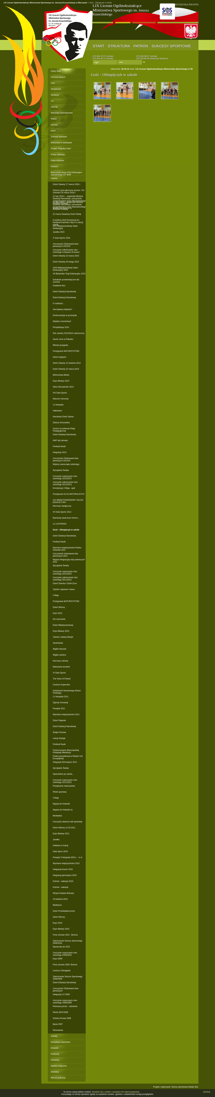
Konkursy (55, 1054)
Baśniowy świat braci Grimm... (66, 518)
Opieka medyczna (59, 1066)
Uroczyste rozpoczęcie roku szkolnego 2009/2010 (65, 954)
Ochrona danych (58, 77)
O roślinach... (58, 303)
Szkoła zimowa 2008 (62, 1018)
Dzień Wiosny (59, 607)
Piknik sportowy (59, 792)
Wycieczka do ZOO (61, 947)
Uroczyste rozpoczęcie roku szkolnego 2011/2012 (65, 781)
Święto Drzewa (59, 732)
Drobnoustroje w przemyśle (65, 315)
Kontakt (54, 125)
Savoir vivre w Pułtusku (63, 339)
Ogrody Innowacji (60, 702)
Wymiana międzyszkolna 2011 (66, 714)
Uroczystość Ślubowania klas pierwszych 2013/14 (65, 459)
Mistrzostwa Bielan (61, 375)
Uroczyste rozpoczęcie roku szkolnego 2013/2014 (65, 477)
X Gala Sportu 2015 (61, 238)
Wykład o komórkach (62, 321)
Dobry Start (56, 71)
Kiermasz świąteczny (62, 506)
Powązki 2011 (59, 708)
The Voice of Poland (61, 679)
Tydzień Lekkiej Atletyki (63, 637)
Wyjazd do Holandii (61, 804)
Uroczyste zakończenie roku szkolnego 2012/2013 (65, 483)
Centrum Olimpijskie (61, 970)
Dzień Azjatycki (59, 357)
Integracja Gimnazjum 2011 (65, 762)
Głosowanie (58, 1030)
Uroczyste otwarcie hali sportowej (67, 822)
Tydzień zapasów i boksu (64, 589)
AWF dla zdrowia (60, 440)
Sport (53, 131)
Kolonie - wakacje (60, 887)
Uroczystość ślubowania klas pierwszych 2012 (65, 554)
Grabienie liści (59, 285)
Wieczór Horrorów (61, 399)
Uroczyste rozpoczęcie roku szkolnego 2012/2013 (65, 572)
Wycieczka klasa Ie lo (62, 208)
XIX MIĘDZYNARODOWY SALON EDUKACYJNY (68, 501)
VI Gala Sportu (59, 673)
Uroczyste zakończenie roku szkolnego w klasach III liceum (66, 251)
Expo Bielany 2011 (61, 833)
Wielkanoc (57, 905)
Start (98, 46)
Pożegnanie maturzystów (64, 786)
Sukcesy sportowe (171, 46)
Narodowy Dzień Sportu (63, 416)
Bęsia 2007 (58, 1024)
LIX (52, 101)
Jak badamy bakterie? (62, 309)
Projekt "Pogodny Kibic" (61, 148)
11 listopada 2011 (60, 696)
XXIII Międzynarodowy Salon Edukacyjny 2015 (65, 269)
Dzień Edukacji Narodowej (64, 291)
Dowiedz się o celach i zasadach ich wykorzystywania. (116, 1092)
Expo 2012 (57, 613)
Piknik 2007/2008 (60, 1012)
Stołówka (55, 1072)
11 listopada (58, 405)
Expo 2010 (57, 923)
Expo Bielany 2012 (61, 631)
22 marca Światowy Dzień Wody (67, 214)
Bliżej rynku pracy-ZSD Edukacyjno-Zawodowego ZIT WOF (66, 173)
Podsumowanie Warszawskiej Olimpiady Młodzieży (66, 751)
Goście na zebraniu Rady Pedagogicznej (64, 429)
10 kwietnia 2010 (60, 899)
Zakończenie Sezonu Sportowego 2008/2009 (67, 977)
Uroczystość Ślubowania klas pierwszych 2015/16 (65, 245)
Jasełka (56, 839)
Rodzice (54, 166)
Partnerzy (55, 1060)
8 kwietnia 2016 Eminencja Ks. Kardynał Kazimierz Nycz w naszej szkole (68, 221)
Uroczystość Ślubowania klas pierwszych (65, 989)
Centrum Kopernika (61, 685)
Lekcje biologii (59, 738)
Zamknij (206, 1092)
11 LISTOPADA (59, 524)
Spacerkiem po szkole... (63, 774)
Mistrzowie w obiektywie (61, 142)
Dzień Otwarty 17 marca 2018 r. (67, 184)
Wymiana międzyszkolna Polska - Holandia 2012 (67, 549)
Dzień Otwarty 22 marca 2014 (66, 369)
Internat (54, 107)
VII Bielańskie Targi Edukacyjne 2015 (69, 274)
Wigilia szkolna (59, 655)
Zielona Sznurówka (61, 422)
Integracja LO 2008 (61, 994)
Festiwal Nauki (59, 446)
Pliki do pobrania (58, 1078)
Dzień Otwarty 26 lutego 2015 (66, 262)
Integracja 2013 (59, 452)
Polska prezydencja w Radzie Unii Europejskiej (68, 757)
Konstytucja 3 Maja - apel (64, 488)
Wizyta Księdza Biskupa (63, 893)
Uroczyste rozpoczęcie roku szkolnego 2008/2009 (65, 1001)
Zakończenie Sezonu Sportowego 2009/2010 (67, 942)
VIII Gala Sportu (60, 393)
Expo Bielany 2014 (61, 381)
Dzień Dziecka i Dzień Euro (65, 583)
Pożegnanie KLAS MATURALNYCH (68, 494)
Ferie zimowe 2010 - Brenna (65, 935)
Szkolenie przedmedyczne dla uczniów (66, 280)
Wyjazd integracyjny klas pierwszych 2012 (69, 560)
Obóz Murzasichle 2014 (63, 387)
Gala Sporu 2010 (60, 851)
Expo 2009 (57, 959)
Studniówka (58, 643)
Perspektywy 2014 (61, 327)
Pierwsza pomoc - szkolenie (65, 1006)
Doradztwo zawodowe (60, 1042)
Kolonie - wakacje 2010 (63, 881)
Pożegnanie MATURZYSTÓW (66, 351)
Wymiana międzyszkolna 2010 (66, 863)
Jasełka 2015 (58, 232)
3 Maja (56, 595)
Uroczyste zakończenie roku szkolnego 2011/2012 (65, 578)
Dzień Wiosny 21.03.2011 (64, 827)
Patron (141, 46)
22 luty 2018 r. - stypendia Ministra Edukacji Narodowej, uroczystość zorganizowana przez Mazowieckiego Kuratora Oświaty (69, 197)
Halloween (57, 411)
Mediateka (57, 816)
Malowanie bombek (61, 667)
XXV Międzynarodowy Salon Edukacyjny (65, 227)
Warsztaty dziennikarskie (62, 113)
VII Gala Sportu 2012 (62, 512)
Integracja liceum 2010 (63, 869)
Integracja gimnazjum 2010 (65, 875)
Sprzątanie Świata (61, 470)
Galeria (54, 178)
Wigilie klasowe (59, 649)
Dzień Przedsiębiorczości (64, 911)
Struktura (119, 46)
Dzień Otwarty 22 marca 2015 (66, 256)
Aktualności (56, 89)
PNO (167, 11)
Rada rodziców (57, 160)
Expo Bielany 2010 (61, 929)
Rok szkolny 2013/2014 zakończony (68, 333)
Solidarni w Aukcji (60, 845)
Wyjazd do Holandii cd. (63, 810)
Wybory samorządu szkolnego (66, 464)
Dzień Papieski (59, 720)
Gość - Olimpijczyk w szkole (66, 530)
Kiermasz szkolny (60, 661)
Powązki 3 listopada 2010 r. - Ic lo (67, 857)
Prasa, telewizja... (58, 154)
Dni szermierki (59, 619)
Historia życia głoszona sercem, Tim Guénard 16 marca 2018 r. (68, 191)
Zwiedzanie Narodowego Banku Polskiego (67, 691)
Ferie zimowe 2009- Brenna (65, 964)
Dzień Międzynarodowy (63, 625)
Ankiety (54, 1036)
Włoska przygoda (60, 345)
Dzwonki (54, 1048)
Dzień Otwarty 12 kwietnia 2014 (67, 363)
